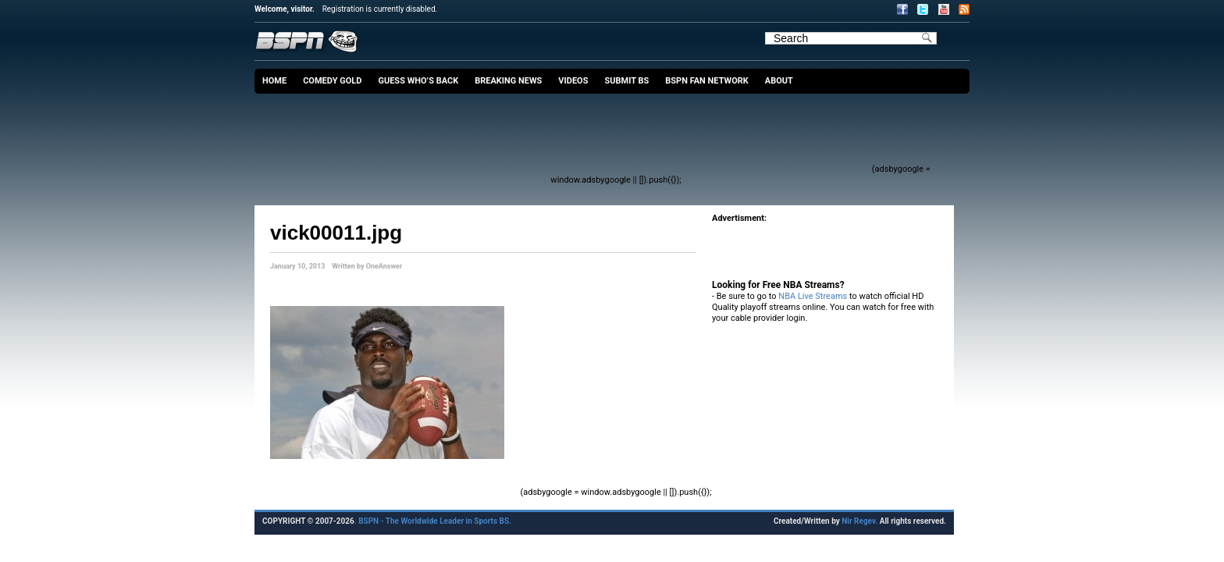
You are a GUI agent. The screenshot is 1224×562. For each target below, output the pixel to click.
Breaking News (508, 81)
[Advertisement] (585, 136)
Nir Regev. (860, 521)
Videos (573, 81)
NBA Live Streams (812, 296)
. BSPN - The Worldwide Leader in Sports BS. (432, 521)
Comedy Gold (332, 81)
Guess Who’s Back (418, 81)
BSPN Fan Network (707, 81)
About (779, 81)
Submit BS (626, 81)
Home (274, 81)
